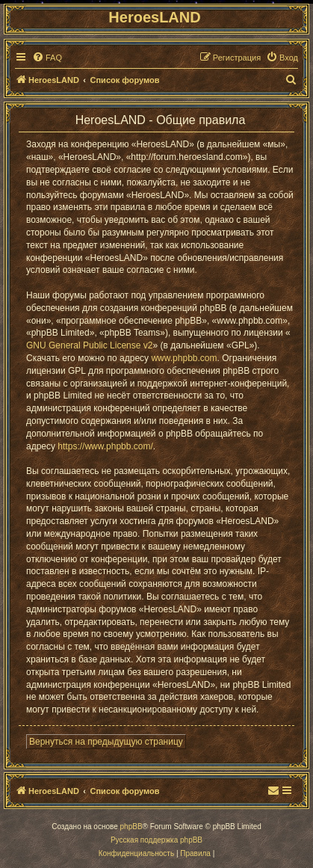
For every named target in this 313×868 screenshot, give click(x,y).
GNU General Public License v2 (89, 345)
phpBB (131, 826)
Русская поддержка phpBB (156, 840)
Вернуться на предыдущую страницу (106, 741)
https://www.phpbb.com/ (105, 446)
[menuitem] (47, 58)
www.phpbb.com (184, 358)
